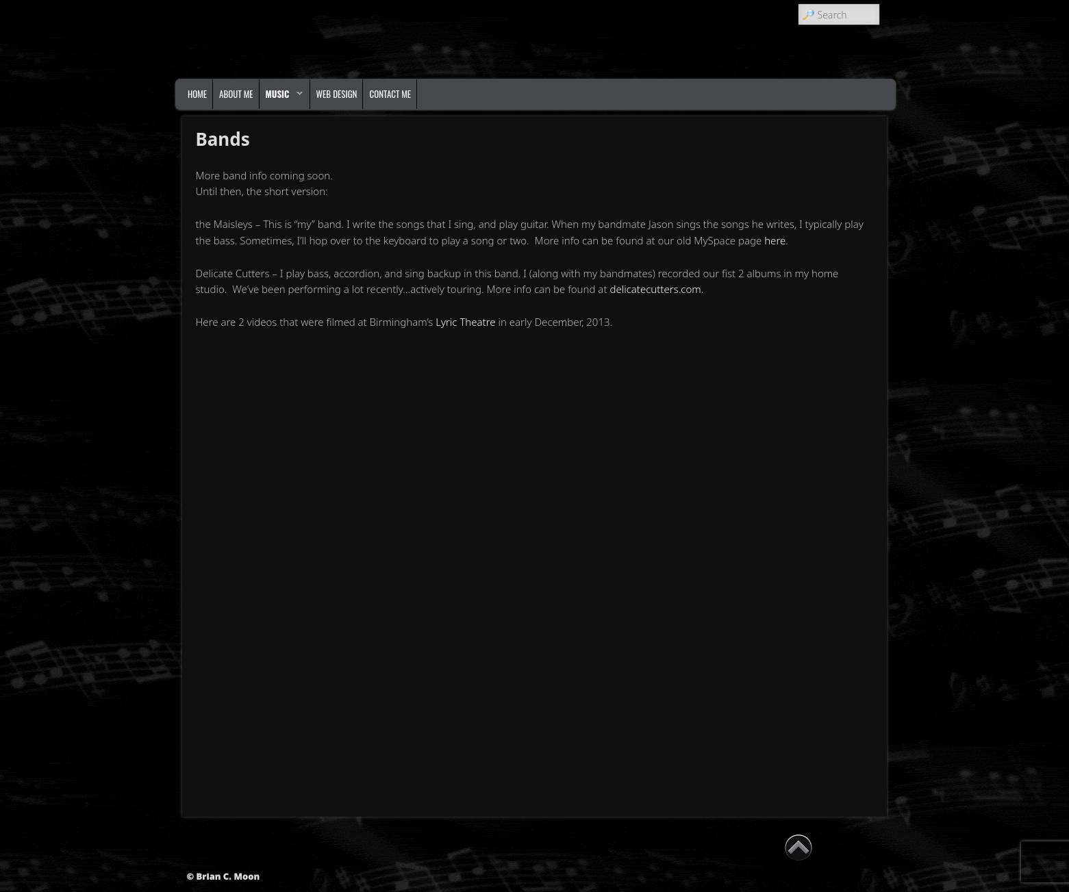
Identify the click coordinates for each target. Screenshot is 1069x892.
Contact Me (390, 94)
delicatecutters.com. (657, 289)
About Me (236, 94)
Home (197, 94)
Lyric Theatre (465, 322)
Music (281, 97)
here (774, 240)
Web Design (336, 94)
